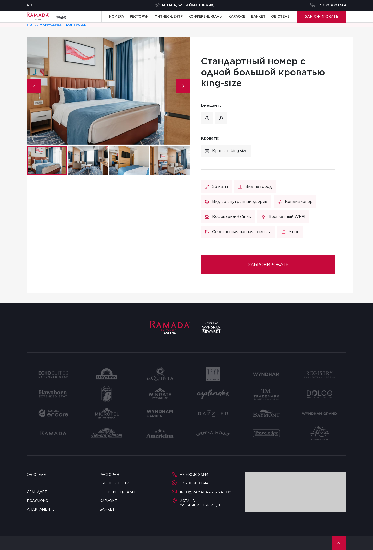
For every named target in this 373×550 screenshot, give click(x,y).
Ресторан (139, 16)
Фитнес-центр (168, 16)
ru (29, 5)
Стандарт (37, 492)
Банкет (258, 16)
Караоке (237, 16)
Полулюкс (37, 501)
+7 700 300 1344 (328, 5)
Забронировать (321, 17)
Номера (116, 16)
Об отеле (280, 16)
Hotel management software (56, 25)
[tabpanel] (108, 91)
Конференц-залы (205, 16)
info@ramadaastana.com (202, 492)
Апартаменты (41, 509)
